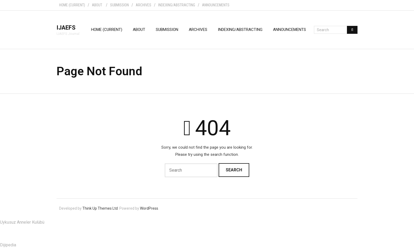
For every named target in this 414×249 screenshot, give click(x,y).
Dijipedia (8, 244)
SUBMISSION (119, 5)
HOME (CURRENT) (72, 5)
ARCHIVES (143, 5)
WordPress (149, 208)
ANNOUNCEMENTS (215, 5)
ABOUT (97, 5)
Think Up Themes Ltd (100, 208)
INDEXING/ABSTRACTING (176, 5)
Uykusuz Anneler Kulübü (22, 222)
